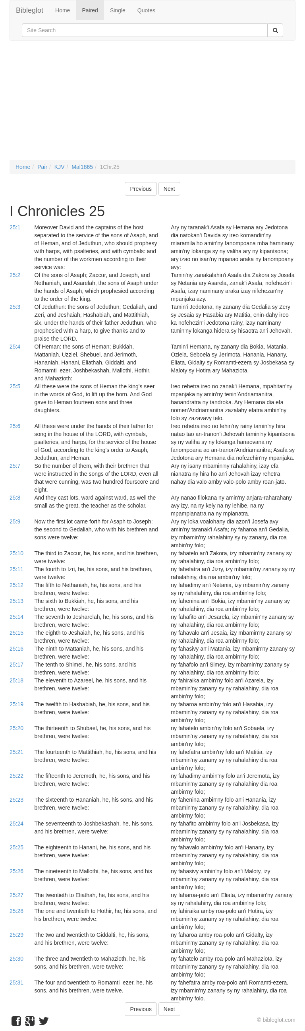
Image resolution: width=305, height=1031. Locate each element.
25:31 (16, 982)
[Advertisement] (152, 104)
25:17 (16, 664)
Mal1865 (82, 167)
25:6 (15, 426)
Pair (42, 167)
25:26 (16, 871)
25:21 (16, 752)
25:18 (16, 680)
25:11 (16, 569)
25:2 (15, 275)
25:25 (16, 847)
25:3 (15, 307)
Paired (90, 10)
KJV (59, 167)
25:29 (16, 935)
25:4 (15, 346)
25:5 (15, 386)
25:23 (16, 800)
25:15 (16, 633)
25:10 (16, 553)
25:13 (16, 601)
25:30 (16, 958)
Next (169, 189)
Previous (140, 189)
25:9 (15, 521)
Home (62, 10)
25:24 (16, 823)
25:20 (16, 728)
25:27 (16, 895)
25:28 (16, 911)
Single (117, 10)
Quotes (146, 10)
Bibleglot (29, 10)
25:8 (15, 497)
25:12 (16, 585)
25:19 (16, 704)
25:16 (16, 648)
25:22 (16, 776)
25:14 (16, 617)
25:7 (15, 466)
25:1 (15, 227)
